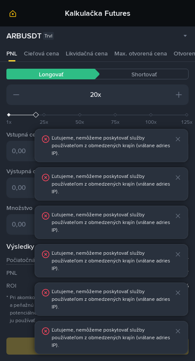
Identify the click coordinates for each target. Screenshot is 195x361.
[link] (13, 15)
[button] (16, 94)
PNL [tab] (11, 53)
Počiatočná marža (29, 260)
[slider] (97, 115)
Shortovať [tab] (144, 74)
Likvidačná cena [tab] (87, 53)
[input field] (59, 95)
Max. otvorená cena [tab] (140, 53)
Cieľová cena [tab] (41, 53)
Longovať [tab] (51, 74)
